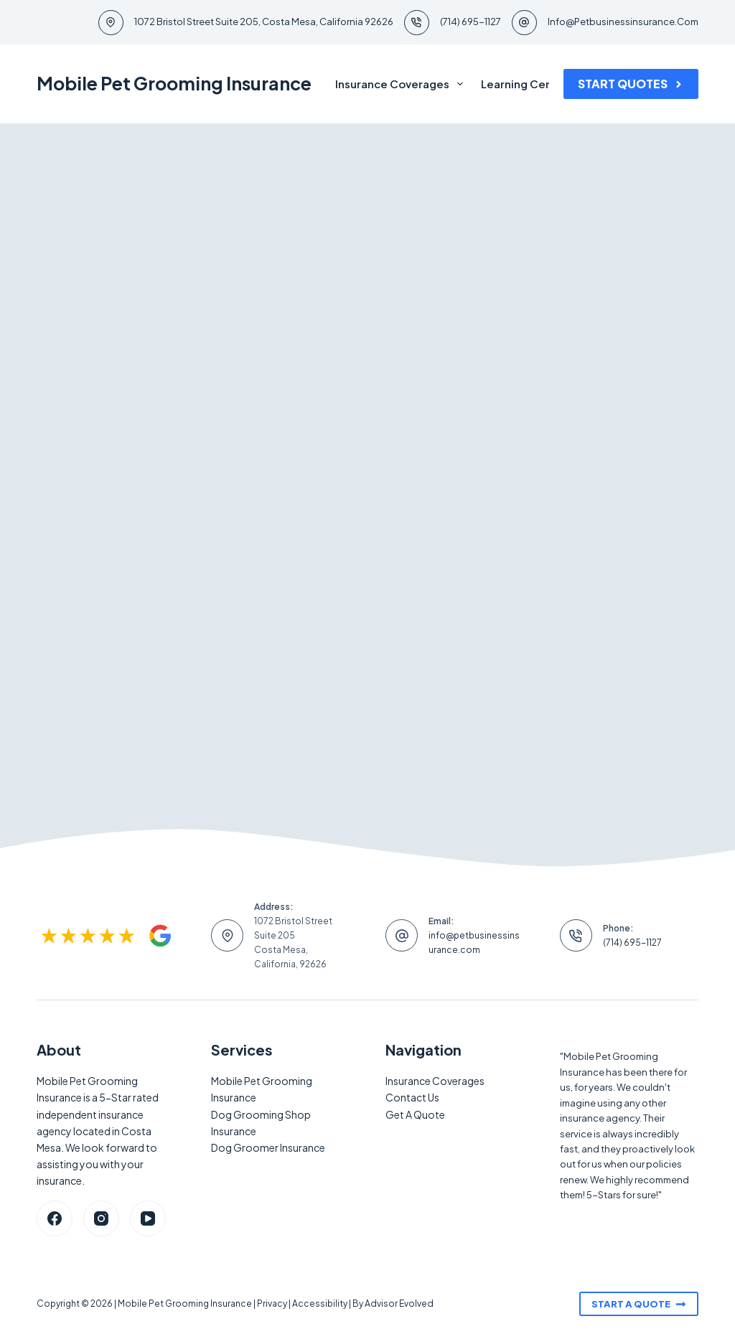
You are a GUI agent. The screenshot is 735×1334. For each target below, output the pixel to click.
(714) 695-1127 (470, 21)
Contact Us (412, 1097)
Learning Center (524, 83)
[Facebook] (54, 1218)
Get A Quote (415, 1114)
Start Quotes (631, 83)
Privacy (272, 1303)
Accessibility (319, 1303)
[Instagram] (101, 1218)
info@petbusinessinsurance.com (623, 21)
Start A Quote (638, 1304)
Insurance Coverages (402, 84)
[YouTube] (148, 1218)
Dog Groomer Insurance (268, 1147)
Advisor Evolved (399, 1303)
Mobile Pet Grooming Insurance (174, 83)
